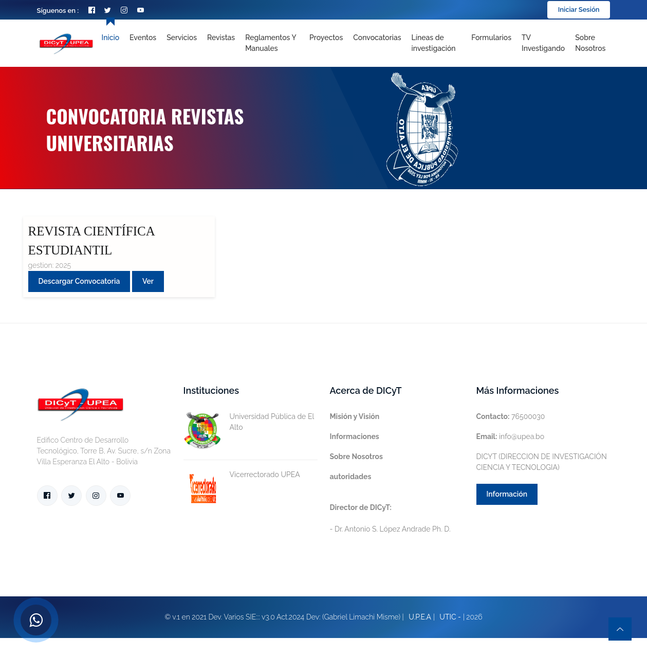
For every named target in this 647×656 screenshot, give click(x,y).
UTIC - (450, 617)
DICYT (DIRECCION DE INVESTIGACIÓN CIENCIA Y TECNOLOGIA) (541, 461)
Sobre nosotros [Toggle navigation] (590, 42)
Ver (148, 281)
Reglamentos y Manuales (270, 42)
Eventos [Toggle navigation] (143, 37)
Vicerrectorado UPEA (241, 474)
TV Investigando (543, 42)
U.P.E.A (420, 617)
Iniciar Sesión (579, 9)
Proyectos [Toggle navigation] (326, 37)
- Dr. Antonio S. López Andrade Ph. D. (390, 518)
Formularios (491, 37)
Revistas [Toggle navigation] (221, 37)
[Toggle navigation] (436, 43)
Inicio (110, 37)
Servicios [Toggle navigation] (182, 37)
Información (507, 494)
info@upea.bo (510, 436)
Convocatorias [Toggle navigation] (377, 37)
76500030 (510, 416)
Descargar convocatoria (79, 281)
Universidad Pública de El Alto (248, 422)
